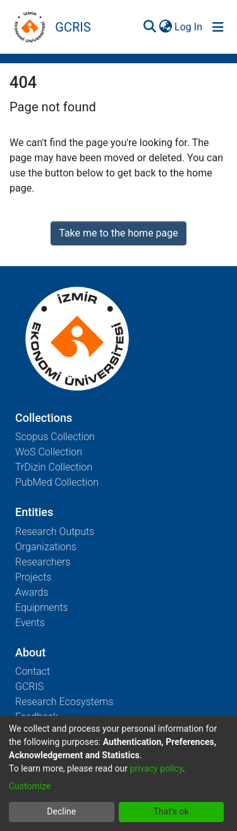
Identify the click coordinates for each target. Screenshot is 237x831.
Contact (32, 671)
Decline (61, 811)
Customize (30, 786)
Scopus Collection (55, 437)
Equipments (41, 607)
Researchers (42, 562)
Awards (32, 592)
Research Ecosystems (64, 702)
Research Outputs (54, 532)
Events (30, 623)
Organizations (45, 547)
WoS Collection (48, 452)
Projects (33, 577)
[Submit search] (149, 27)
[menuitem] (165, 27)
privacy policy (156, 768)
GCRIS (29, 686)
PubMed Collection (57, 482)
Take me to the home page (118, 233)
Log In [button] (189, 27)
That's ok (171, 811)
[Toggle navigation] (218, 27)
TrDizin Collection (53, 467)
